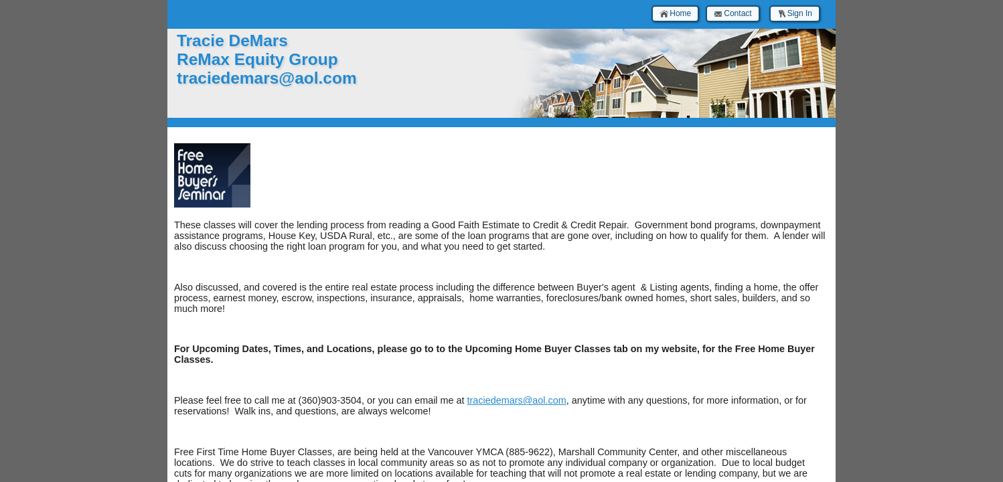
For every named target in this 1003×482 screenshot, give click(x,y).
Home (675, 14)
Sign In (794, 14)
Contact (732, 14)
